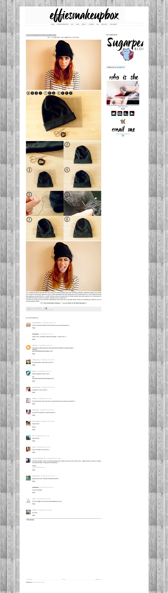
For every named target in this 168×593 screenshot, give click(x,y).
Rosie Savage (35, 421)
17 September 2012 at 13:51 (45, 345)
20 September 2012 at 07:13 (46, 487)
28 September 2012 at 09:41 (45, 510)
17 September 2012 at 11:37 (46, 334)
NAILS (77, 24)
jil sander (46, 309)
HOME (52, 24)
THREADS (91, 24)
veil (49, 309)
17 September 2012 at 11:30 (49, 322)
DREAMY (34, 510)
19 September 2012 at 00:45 (54, 458)
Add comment (30, 519)
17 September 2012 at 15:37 (44, 371)
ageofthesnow (36, 476)
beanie (32, 309)
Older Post (98, 579)
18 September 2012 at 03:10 (46, 410)
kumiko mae (35, 410)
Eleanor (34, 371)
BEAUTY (84, 24)
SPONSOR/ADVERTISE (62, 24)
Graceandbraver (36, 322)
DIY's (72, 24)
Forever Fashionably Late (39, 458)
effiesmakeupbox (40, 309)
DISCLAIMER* (113, 24)
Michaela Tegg (36, 387)
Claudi (34, 498)
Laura (33, 447)
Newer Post (29, 579)
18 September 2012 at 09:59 (47, 421)
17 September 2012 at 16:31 (48, 387)
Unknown (34, 345)
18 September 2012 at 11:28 (42, 435)
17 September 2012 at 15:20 (47, 359)
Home (63, 579)
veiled (52, 309)
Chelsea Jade (35, 359)
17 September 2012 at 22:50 (44, 398)
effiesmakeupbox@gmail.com (123, 133)
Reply (33, 328)
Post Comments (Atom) (38, 582)
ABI (33, 435)
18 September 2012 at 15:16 (43, 447)
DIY (35, 309)
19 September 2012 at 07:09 (48, 476)
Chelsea (34, 398)
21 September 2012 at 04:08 (43, 498)
